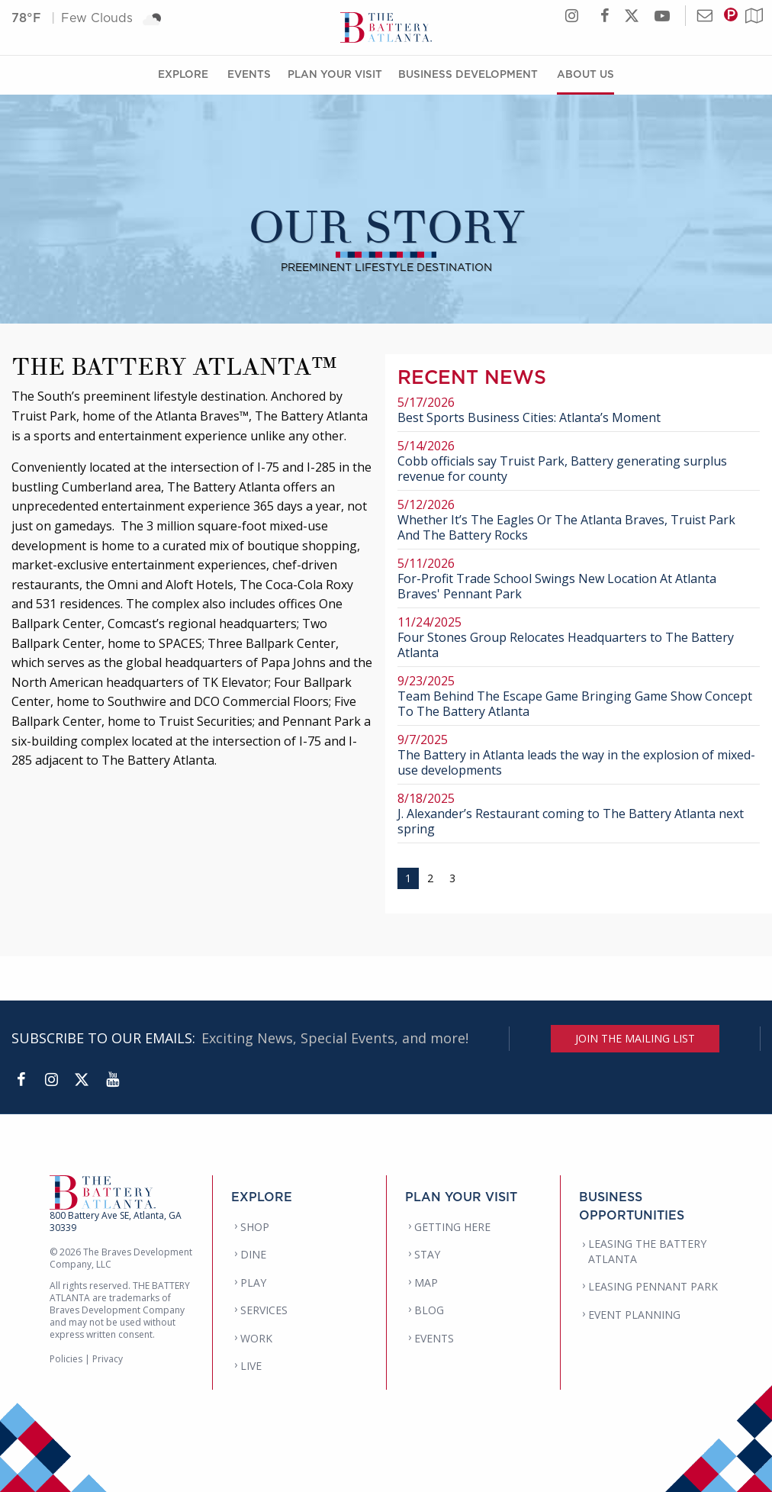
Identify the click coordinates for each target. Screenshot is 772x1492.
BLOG (429, 1310)
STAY (427, 1254)
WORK (256, 1338)
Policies (66, 1358)
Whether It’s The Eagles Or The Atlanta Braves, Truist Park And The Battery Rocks (578, 520)
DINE (253, 1254)
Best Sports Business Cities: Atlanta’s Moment (578, 410)
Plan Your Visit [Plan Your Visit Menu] (335, 73)
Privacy (107, 1358)
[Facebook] (20, 1080)
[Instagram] (51, 1080)
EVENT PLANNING (634, 1314)
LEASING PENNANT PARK (653, 1286)
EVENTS (434, 1338)
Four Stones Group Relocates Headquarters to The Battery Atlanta (578, 637)
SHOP (254, 1227)
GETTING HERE (452, 1227)
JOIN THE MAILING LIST (635, 1038)
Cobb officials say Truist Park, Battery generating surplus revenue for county (578, 461)
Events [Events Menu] (249, 73)
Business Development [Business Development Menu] (468, 73)
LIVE (251, 1365)
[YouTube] (112, 1080)
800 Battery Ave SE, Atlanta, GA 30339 (116, 1221)
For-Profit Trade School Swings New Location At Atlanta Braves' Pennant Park (578, 579)
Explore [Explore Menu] (183, 73)
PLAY (253, 1282)
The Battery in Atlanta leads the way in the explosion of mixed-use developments (578, 755)
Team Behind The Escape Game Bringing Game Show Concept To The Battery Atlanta (578, 696)
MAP (426, 1282)
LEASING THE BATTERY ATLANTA (647, 1251)
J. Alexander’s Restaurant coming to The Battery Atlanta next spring (578, 814)
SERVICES (264, 1310)
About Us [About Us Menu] (585, 73)
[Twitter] (81, 1080)
